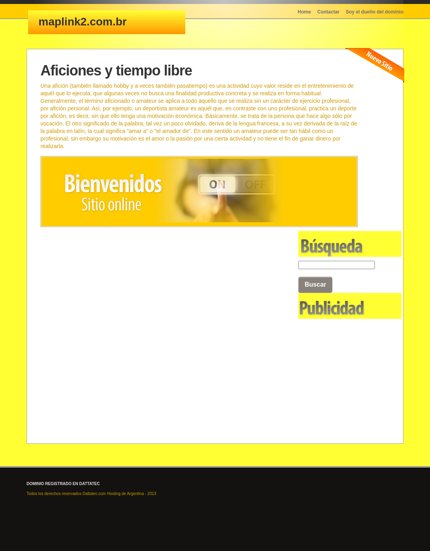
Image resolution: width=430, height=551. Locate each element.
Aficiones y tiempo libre (116, 70)
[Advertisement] (338, 362)
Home (304, 12)
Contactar (328, 12)
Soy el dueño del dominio (374, 12)
